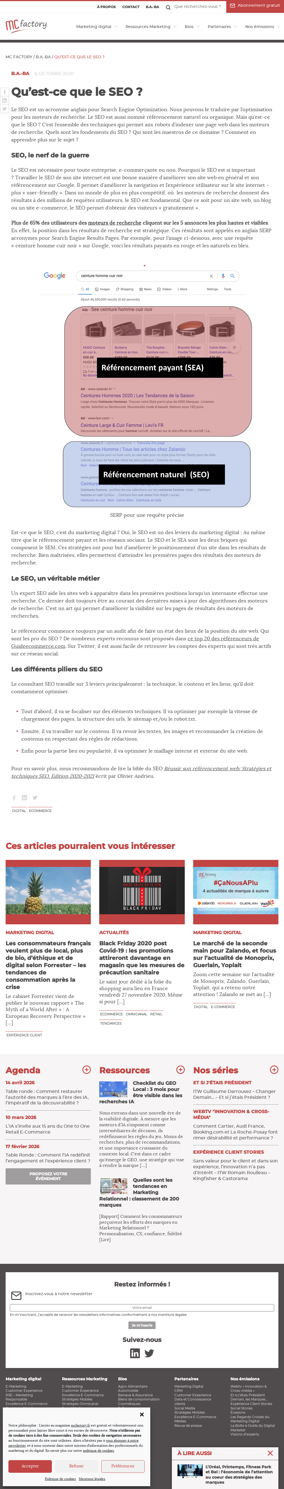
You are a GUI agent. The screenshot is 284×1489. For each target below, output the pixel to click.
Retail (156, 1014)
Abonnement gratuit (255, 6)
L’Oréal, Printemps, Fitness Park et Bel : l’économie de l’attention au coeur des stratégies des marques (225, 1474)
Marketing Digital (188, 1386)
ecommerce (40, 811)
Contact (130, 7)
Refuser (76, 1466)
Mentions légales (92, 1479)
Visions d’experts (244, 1434)
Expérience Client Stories (251, 1404)
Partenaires (219, 27)
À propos (106, 7)
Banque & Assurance (135, 1395)
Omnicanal (136, 1014)
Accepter (30, 1466)
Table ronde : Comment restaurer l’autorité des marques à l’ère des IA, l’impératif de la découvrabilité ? (48, 1092)
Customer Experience (24, 1390)
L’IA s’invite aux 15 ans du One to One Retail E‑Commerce (48, 1124)
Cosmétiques (129, 1404)
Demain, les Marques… (249, 1399)
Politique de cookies (60, 1479)
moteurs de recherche (114, 223)
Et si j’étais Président (247, 1395)
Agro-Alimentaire (132, 1386)
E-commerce (223, 1007)
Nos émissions (259, 27)
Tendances (110, 1023)
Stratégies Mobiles (77, 1399)
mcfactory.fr (80, 1425)
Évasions (237, 1412)
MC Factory (19, 57)
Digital (19, 811)
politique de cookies (98, 1450)
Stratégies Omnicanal (80, 1404)
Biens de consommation (139, 1399)
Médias (180, 1421)
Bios (189, 27)
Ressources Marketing (148, 27)
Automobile (128, 1390)
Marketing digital (93, 27)
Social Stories (241, 1408)
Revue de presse (188, 1425)
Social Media (184, 1408)
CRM (178, 1390)
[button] (142, 1414)
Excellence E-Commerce (26, 1404)
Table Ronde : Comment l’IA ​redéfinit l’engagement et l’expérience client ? (48, 1154)
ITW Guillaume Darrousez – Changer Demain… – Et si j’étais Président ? (235, 1090)
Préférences (122, 1466)
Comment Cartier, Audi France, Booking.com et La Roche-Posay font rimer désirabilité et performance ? (235, 1124)
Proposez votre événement (48, 1176)
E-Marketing (16, 1386)
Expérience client (24, 1035)
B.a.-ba (152, 7)
